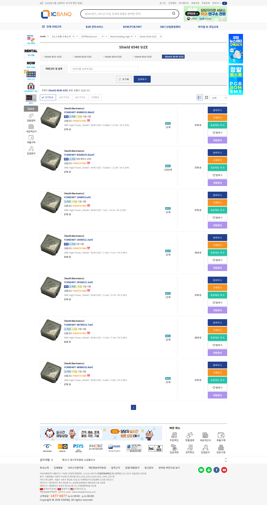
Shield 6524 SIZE (112, 56)
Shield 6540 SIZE (173, 56)
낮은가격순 (64, 97)
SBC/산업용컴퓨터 (170, 27)
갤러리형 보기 (206, 97)
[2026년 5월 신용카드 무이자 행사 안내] (63, 3)
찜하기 (217, 132)
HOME (43, 36)
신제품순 (95, 97)
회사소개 (44, 467)
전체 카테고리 (53, 26)
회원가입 (195, 3)
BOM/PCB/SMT (132, 27)
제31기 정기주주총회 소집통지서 (78, 459)
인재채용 (58, 467)
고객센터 (172, 3)
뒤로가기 (220, 20)
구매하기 (217, 117)
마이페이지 (184, 3)
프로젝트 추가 (217, 125)
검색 (174, 13)
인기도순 (49, 97)
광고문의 (149, 467)
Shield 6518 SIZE (82, 56)
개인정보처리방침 (97, 467)
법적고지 (115, 467)
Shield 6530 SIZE (142, 56)
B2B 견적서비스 (94, 27)
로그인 (163, 3)
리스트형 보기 (200, 97)
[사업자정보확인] (104, 473)
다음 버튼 (226, 461)
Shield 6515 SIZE (52, 56)
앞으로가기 (224, 20)
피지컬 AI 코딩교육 (208, 27)
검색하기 (142, 79)
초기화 (125, 79)
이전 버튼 (226, 458)
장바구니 (219, 3)
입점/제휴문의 (132, 467)
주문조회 (206, 3)
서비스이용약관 (75, 467)
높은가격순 (80, 97)
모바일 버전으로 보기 (169, 467)
